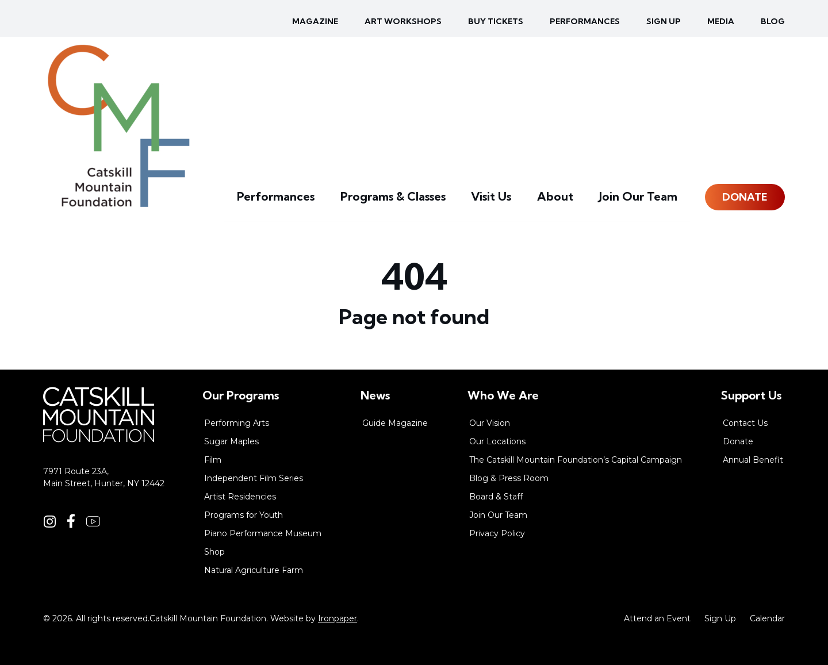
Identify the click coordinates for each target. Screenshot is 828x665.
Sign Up (720, 618)
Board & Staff (496, 496)
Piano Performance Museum (262, 533)
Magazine (315, 21)
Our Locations (497, 441)
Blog (773, 21)
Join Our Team (644, 198)
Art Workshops (403, 21)
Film (212, 460)
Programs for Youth (243, 515)
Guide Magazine (395, 423)
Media (720, 21)
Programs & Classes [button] (426, 198)
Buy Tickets (495, 21)
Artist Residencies (240, 496)
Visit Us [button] (514, 198)
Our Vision (489, 423)
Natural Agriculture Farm (253, 570)
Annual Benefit (753, 460)
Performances (585, 21)
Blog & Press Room (509, 478)
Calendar (767, 618)
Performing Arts (236, 423)
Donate (745, 198)
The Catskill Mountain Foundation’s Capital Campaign (575, 460)
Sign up (663, 21)
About (570, 198)
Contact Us (745, 423)
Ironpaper (337, 618)
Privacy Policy (497, 533)
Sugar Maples (231, 441)
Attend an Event (657, 618)
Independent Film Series (253, 478)
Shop (214, 552)
